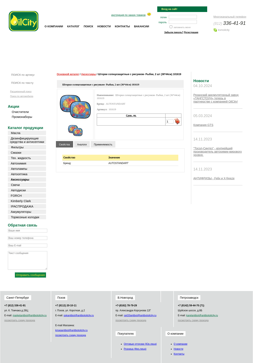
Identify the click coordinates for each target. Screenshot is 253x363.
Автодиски (18, 190)
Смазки (16, 152)
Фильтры (17, 147)
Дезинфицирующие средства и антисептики (27, 140)
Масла (15, 133)
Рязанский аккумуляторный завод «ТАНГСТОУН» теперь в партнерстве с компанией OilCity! (216, 98)
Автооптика (19, 174)
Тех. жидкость (21, 158)
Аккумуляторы (21, 211)
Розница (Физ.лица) (135, 348)
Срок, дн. (131, 115)
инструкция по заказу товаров (128, 15)
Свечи (15, 185)
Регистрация (191, 32)
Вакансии (141, 26)
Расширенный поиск (21, 91)
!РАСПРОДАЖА (22, 206)
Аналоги (82, 144)
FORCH (16, 195)
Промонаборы (22, 117)
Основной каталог (68, 74)
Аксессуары (88, 74)
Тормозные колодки (25, 217)
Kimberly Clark (21, 201)
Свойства (64, 144)
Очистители (20, 112)
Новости (104, 26)
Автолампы (19, 168)
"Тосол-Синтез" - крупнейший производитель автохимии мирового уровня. (217, 152)
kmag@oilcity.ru (71, 330)
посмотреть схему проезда (19, 320)
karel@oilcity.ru (202, 315)
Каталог (73, 26)
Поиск (88, 26)
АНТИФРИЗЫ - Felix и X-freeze (213, 178)
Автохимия (18, 163)
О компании (54, 26)
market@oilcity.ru (30, 315)
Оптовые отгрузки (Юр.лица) (140, 344)
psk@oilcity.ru (79, 315)
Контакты (122, 26)
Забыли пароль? (173, 32)
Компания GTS (203, 125)
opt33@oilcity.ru (140, 315)
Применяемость (103, 144)
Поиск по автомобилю (21, 96)
